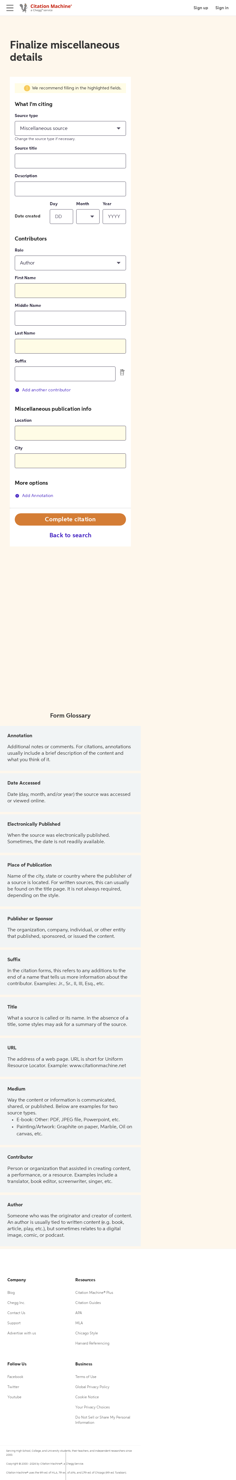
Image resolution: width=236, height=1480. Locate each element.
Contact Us (16, 1313)
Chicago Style (86, 1333)
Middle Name (28, 305)
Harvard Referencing (92, 1343)
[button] (70, 128)
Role (19, 250)
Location (23, 420)
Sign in (222, 8)
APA (78, 1313)
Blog (11, 1293)
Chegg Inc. (16, 1303)
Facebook (15, 1377)
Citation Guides (88, 1303)
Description (26, 176)
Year (107, 204)
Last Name (25, 333)
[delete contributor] (122, 372)
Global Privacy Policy (92, 1387)
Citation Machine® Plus (94, 1293)
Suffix (20, 361)
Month (82, 204)
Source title (26, 148)
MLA (79, 1323)
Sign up (201, 8)
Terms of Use (85, 1377)
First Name (25, 278)
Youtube (14, 1397)
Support (14, 1323)
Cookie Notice (87, 1397)
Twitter (13, 1387)
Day (54, 204)
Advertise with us (21, 1333)
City (19, 448)
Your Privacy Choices (92, 1407)
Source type (26, 116)
